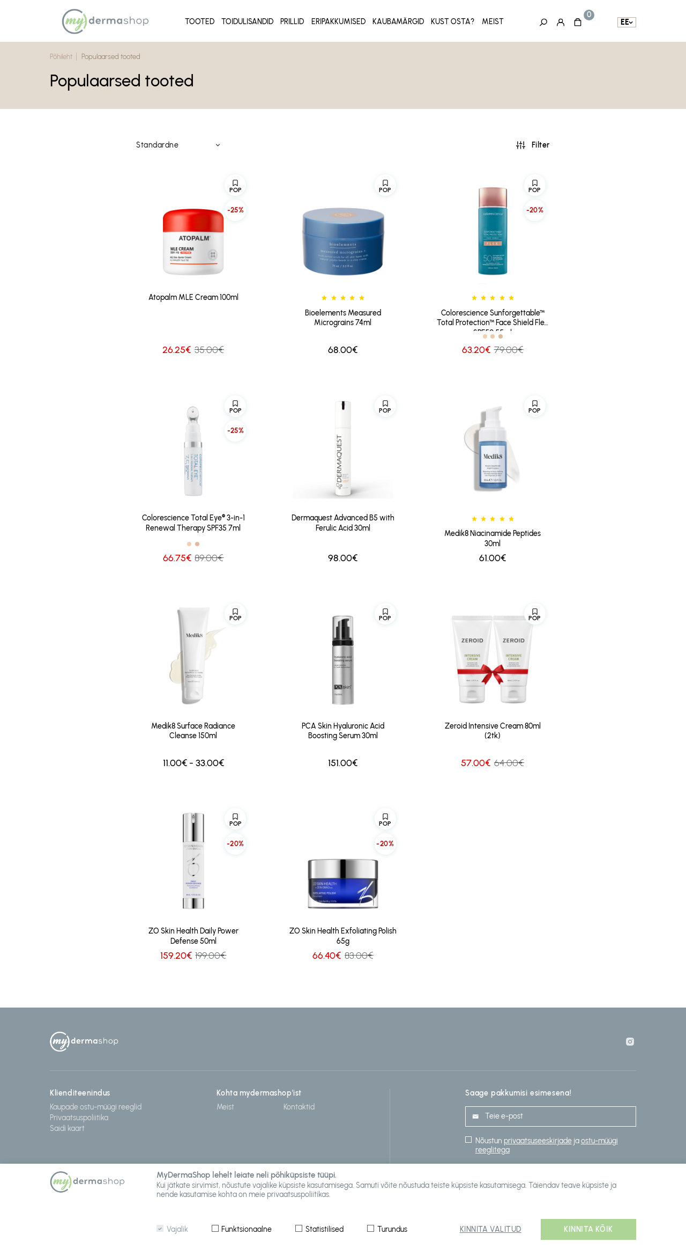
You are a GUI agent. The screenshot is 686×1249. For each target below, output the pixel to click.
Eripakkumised (338, 21)
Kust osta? (452, 21)
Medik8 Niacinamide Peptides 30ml (492, 536)
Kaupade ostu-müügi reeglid (95, 1105)
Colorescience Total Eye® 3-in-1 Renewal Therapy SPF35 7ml (193, 521)
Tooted (199, 21)
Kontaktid (299, 1105)
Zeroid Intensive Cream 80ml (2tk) (493, 728)
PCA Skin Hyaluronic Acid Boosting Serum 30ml (343, 728)
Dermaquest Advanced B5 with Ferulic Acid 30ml (343, 521)
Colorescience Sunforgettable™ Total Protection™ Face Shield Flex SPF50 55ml (492, 317)
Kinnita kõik (588, 1229)
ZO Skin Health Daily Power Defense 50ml (193, 934)
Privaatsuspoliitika (79, 1115)
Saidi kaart (67, 1126)
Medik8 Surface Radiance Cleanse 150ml (193, 728)
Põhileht (61, 55)
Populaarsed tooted (110, 55)
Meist (493, 21)
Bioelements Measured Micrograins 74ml (343, 316)
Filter (541, 143)
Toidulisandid (247, 21)
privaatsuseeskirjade (538, 1139)
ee (625, 21)
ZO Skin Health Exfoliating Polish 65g (343, 934)
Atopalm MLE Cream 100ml (193, 295)
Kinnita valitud (490, 1229)
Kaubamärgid (398, 21)
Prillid (292, 21)
